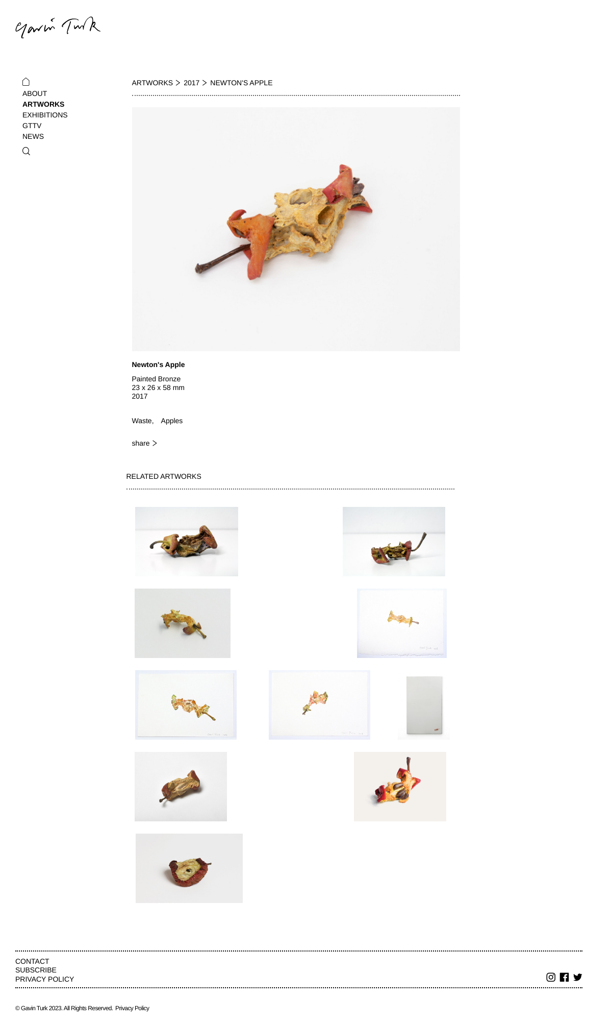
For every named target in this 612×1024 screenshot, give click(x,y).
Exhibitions (45, 115)
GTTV (31, 125)
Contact (32, 961)
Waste (142, 421)
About (34, 93)
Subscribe (36, 970)
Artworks (43, 104)
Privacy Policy (44, 979)
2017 (191, 83)
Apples (172, 421)
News (33, 136)
